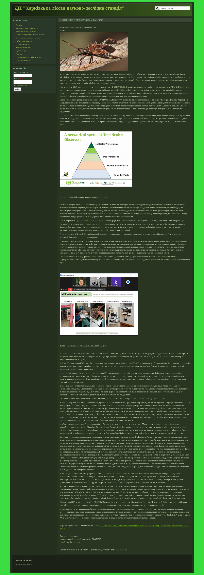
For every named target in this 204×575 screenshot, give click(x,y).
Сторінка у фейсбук (23, 60)
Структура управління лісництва (28, 38)
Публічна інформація (24, 41)
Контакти (19, 54)
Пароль (17, 79)
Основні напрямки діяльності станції (30, 35)
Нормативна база (22, 44)
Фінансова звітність (23, 48)
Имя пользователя (21, 72)
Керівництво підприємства (26, 32)
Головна (19, 25)
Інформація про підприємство (27, 28)
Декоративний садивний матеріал (28, 57)
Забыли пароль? (22, 85)
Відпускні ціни (21, 51)
